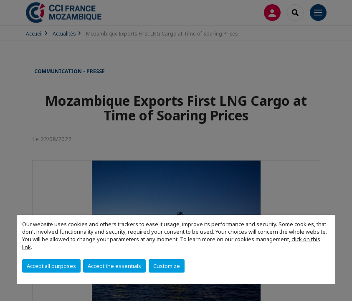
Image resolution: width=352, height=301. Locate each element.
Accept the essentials (114, 266)
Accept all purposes (51, 266)
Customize (166, 266)
